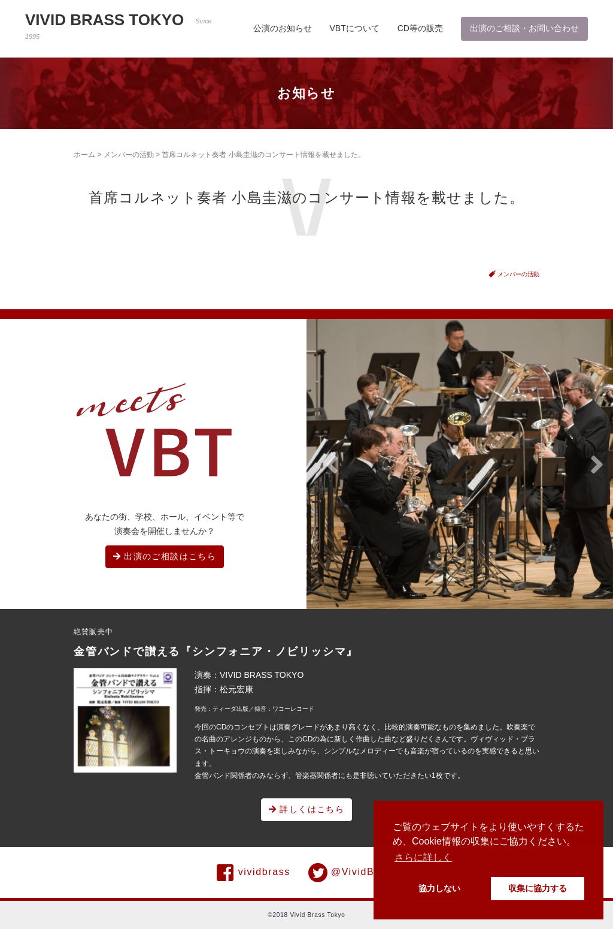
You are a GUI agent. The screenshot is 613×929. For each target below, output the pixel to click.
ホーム (84, 154)
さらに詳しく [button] (423, 857)
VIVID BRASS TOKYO (118, 25)
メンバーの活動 (129, 154)
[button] (331, 465)
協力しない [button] (439, 888)
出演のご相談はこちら (165, 556)
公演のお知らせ (282, 28)
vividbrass (253, 872)
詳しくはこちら (307, 809)
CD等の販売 (420, 28)
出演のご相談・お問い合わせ (524, 28)
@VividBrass (352, 872)
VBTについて (355, 28)
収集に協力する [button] (537, 888)
